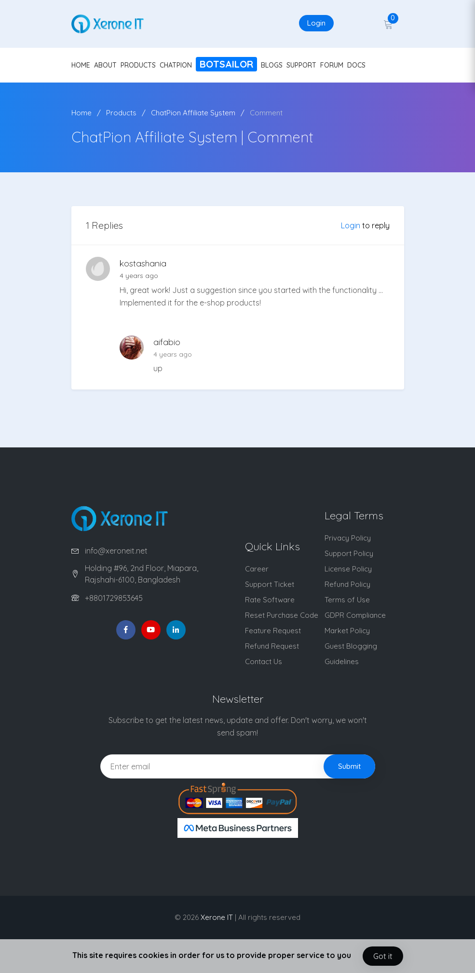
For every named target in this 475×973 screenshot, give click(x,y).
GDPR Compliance (355, 615)
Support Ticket (269, 584)
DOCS (356, 65)
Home (81, 112)
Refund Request (272, 646)
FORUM (331, 65)
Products (121, 112)
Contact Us (263, 661)
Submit (349, 766)
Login (316, 23)
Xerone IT (217, 917)
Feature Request (273, 630)
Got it (383, 956)
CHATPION (176, 65)
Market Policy (347, 630)
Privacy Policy (348, 537)
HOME (80, 65)
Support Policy (349, 553)
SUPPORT (301, 65)
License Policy (348, 568)
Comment (266, 112)
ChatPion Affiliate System (193, 112)
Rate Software (270, 599)
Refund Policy (347, 584)
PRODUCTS (138, 65)
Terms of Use (347, 599)
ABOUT (105, 65)
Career (257, 568)
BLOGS (272, 65)
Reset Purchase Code (281, 615)
